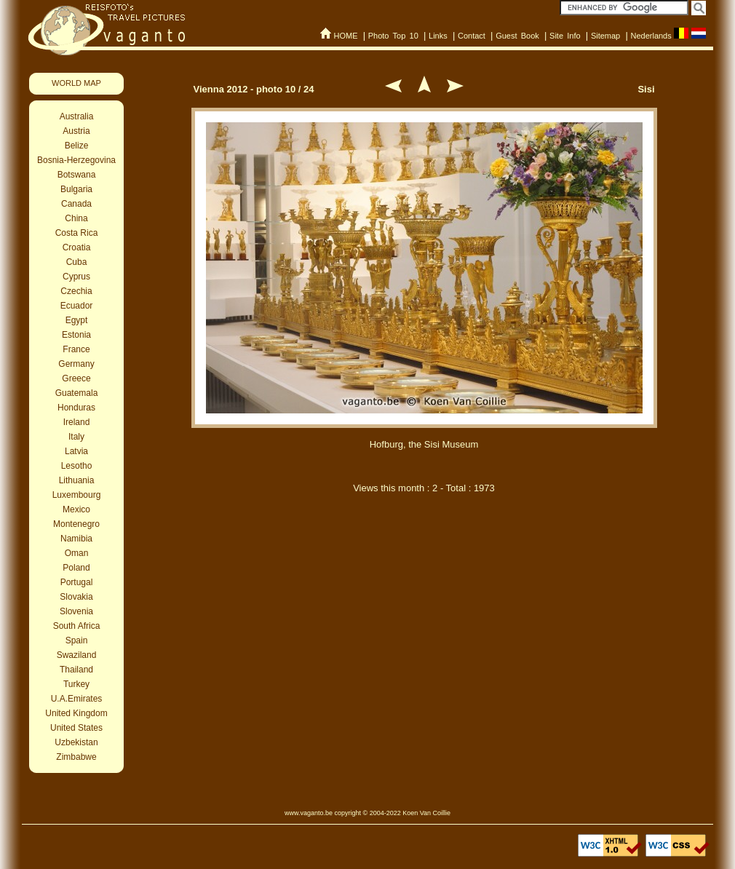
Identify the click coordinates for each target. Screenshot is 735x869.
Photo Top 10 (393, 35)
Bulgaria (76, 189)
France (76, 349)
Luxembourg (76, 495)
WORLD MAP (76, 83)
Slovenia (76, 611)
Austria (76, 131)
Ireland (76, 422)
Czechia (76, 291)
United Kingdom (76, 713)
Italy (76, 437)
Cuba (76, 262)
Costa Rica (76, 233)
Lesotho (76, 466)
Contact (471, 35)
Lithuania (77, 480)
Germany (76, 364)
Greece (76, 378)
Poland (76, 568)
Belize (77, 145)
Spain (76, 640)
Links (438, 35)
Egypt (76, 320)
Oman (77, 553)
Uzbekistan (76, 742)
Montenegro (76, 524)
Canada (76, 204)
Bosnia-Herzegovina (76, 160)
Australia (77, 116)
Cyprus (76, 276)
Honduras (76, 407)
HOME (345, 35)
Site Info (565, 35)
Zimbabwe (76, 757)
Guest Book (517, 35)
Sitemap (605, 35)
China (76, 218)
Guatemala (76, 393)
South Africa (76, 626)
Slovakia (76, 597)
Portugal (76, 582)
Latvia (76, 451)
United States (76, 728)
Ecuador (76, 306)
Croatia (77, 247)
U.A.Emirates (77, 699)
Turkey (76, 684)
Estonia (76, 335)
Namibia (76, 538)
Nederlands (650, 35)
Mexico (76, 509)
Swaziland (77, 655)
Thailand (76, 669)
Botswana (76, 175)
